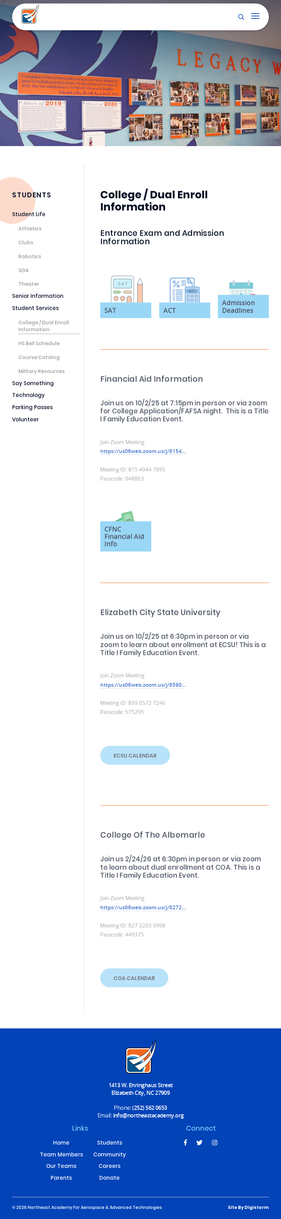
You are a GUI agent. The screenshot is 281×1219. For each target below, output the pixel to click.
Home (61, 1144)
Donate (109, 1179)
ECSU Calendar (135, 765)
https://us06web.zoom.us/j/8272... (143, 912)
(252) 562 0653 (149, 1107)
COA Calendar (134, 988)
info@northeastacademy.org (148, 1115)
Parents (61, 1179)
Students (109, 1144)
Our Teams (61, 1167)
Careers (109, 1167)
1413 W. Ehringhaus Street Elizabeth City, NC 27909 (141, 1088)
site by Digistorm (248, 1207)
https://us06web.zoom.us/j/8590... (143, 689)
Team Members (61, 1156)
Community (109, 1156)
